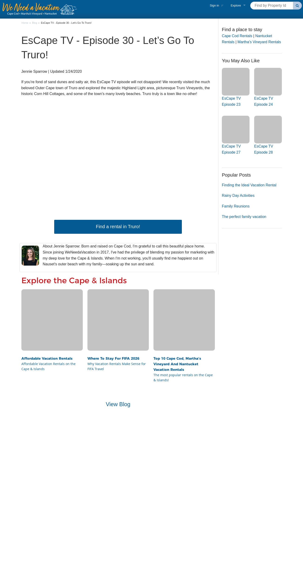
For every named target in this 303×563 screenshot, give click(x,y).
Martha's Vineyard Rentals (259, 42)
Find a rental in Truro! (118, 226)
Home (25, 23)
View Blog (118, 404)
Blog (34, 23)
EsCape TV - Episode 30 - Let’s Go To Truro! (66, 23)
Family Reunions (236, 206)
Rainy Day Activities (238, 196)
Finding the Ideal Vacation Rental (249, 185)
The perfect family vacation (244, 217)
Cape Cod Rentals (237, 36)
